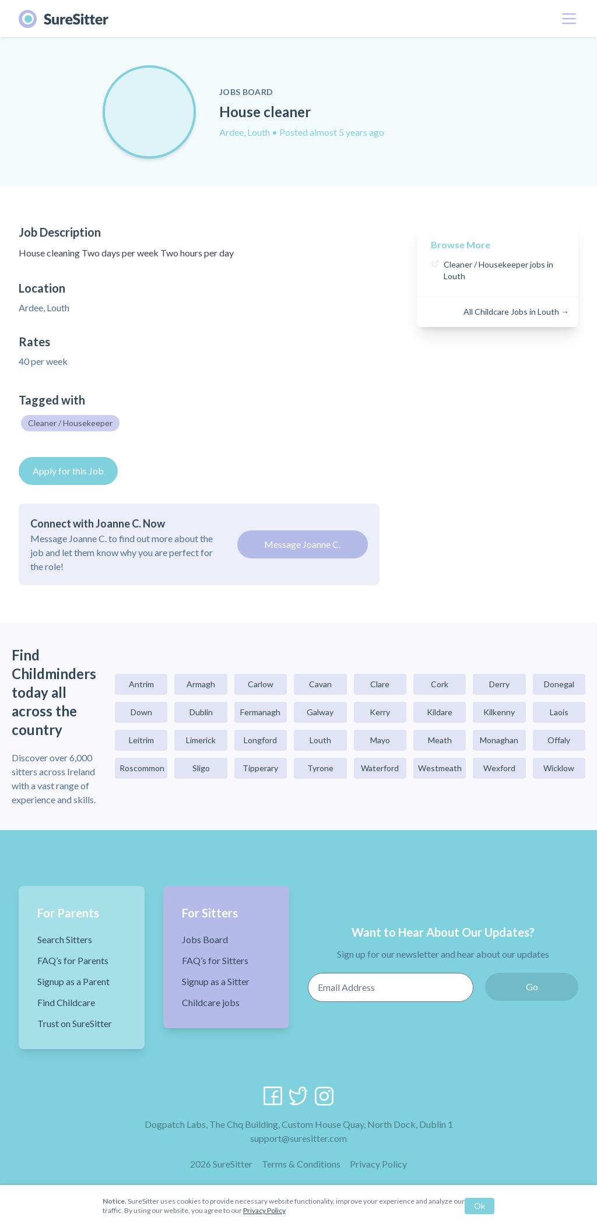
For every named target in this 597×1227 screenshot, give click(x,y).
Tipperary (260, 768)
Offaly (558, 740)
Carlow (260, 684)
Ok (479, 1206)
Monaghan (499, 740)
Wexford (499, 768)
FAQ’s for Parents (72, 960)
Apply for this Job (68, 470)
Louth (320, 740)
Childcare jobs (211, 1002)
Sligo (201, 768)
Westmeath (440, 768)
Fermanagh (260, 712)
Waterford (380, 768)
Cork (439, 684)
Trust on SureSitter (74, 1023)
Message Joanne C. (302, 544)
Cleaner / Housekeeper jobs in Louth (498, 270)
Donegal (559, 684)
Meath (440, 740)
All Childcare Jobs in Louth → (516, 312)
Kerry (380, 712)
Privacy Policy (378, 1163)
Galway (320, 712)
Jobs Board (205, 939)
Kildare (439, 712)
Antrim (141, 684)
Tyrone (320, 768)
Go (532, 986)
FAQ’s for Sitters (215, 960)
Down (141, 712)
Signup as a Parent (73, 981)
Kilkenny (499, 712)
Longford (260, 740)
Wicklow (558, 768)
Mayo (380, 740)
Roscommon (142, 768)
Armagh (201, 684)
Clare (379, 684)
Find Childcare (66, 1002)
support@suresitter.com (298, 1138)
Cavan (320, 684)
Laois (559, 712)
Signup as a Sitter (216, 981)
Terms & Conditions (301, 1163)
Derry (499, 684)
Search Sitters (64, 939)
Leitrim (141, 740)
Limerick (201, 740)
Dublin (201, 712)
